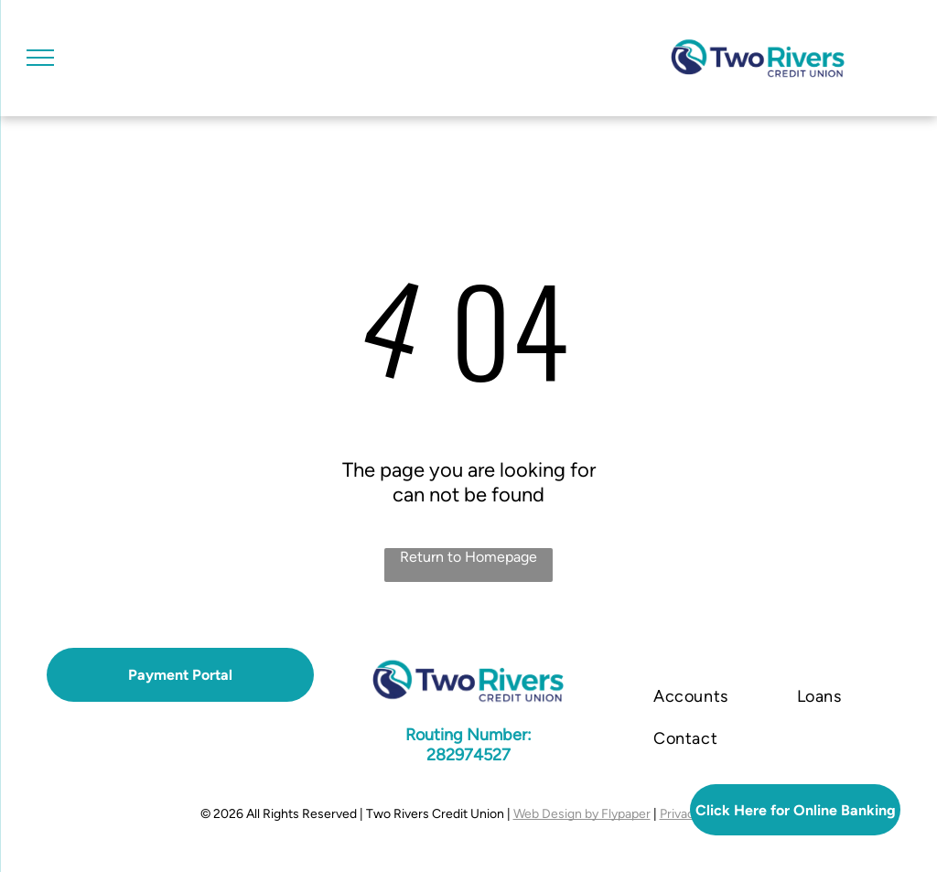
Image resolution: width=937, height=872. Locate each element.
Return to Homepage (468, 556)
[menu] (40, 57)
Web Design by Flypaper (582, 814)
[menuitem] (697, 696)
